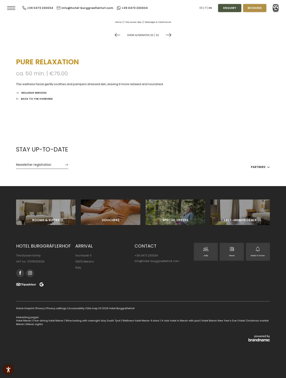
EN (210, 8)
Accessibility (76, 308)
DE (201, 8)
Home (118, 22)
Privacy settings (56, 308)
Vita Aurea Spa (133, 22)
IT (206, 8)
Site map (92, 308)
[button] (11, 8)
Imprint (30, 308)
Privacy (40, 308)
